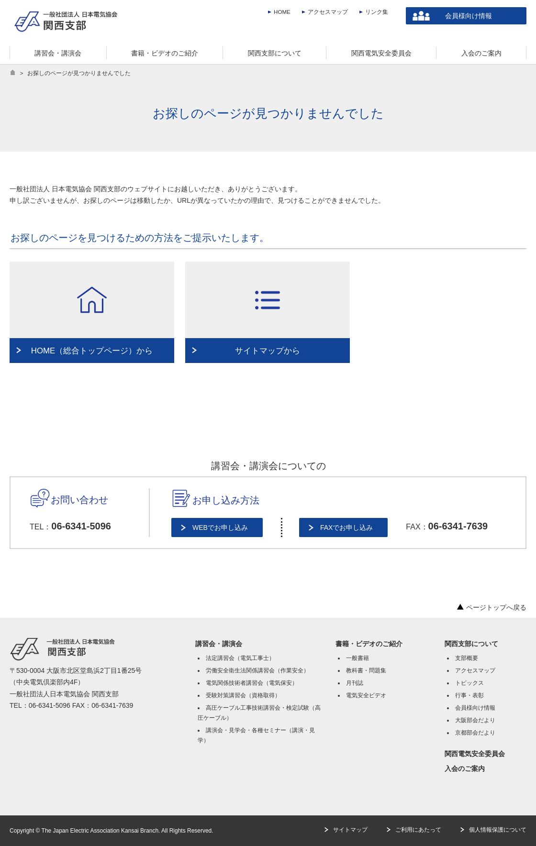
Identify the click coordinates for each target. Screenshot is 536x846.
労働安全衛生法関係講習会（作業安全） (257, 670)
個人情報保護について (497, 829)
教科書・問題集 (366, 670)
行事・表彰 (469, 695)
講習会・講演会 (218, 644)
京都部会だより (475, 732)
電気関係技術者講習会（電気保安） (252, 683)
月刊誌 (354, 683)
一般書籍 (357, 658)
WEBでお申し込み (220, 527)
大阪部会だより (475, 720)
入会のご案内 (465, 768)
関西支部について (471, 644)
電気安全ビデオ (366, 695)
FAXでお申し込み (346, 527)
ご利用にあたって (418, 829)
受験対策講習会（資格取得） (243, 695)
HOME (282, 12)
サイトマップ (350, 829)
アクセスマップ (328, 12)
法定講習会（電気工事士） (240, 658)
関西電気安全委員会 (475, 754)
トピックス (469, 683)
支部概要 (466, 658)
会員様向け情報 (468, 16)
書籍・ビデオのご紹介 (368, 644)
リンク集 (376, 12)
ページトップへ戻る (491, 607)
